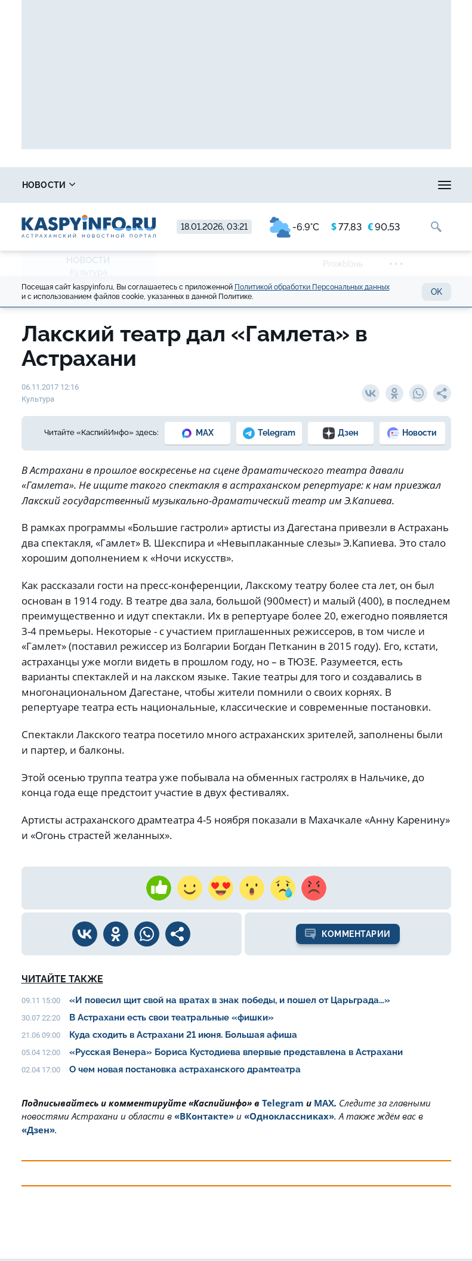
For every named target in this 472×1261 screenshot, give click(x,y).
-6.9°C (294, 227)
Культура (88, 272)
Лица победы (257, 185)
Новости (48, 185)
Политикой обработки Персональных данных (312, 287)
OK (436, 292)
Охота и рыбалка (372, 185)
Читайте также (62, 979)
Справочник (149, 185)
